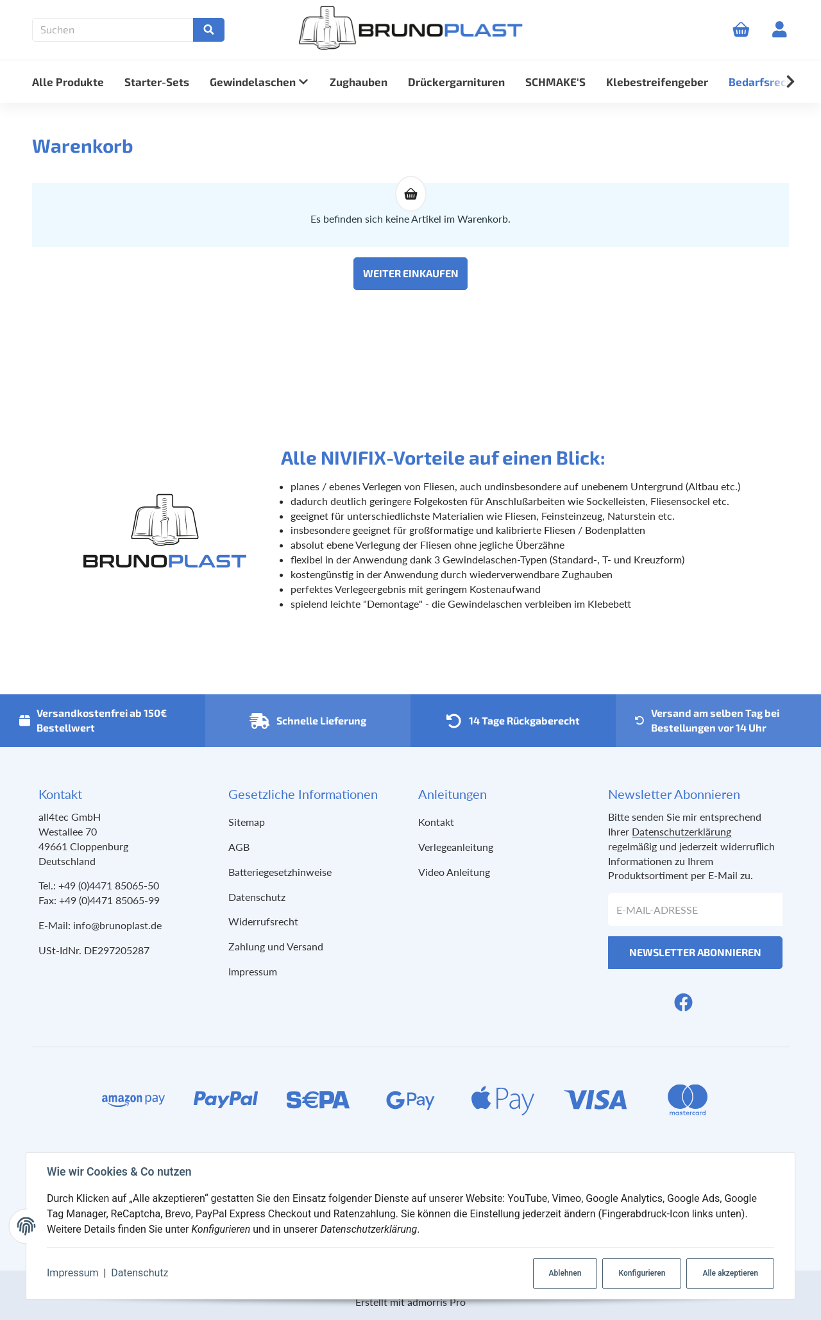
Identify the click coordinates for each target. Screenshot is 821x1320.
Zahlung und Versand (275, 946)
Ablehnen (565, 1273)
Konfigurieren (641, 1273)
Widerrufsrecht (263, 921)
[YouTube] (707, 1002)
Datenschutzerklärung (681, 831)
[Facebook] (683, 1002)
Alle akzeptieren (730, 1273)
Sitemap (246, 822)
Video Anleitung (454, 872)
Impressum (73, 1273)
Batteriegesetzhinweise (280, 872)
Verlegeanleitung (455, 847)
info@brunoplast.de (117, 925)
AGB (239, 847)
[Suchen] (116, 30)
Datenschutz (139, 1273)
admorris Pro (436, 1302)
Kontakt (436, 822)
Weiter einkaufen (411, 273)
